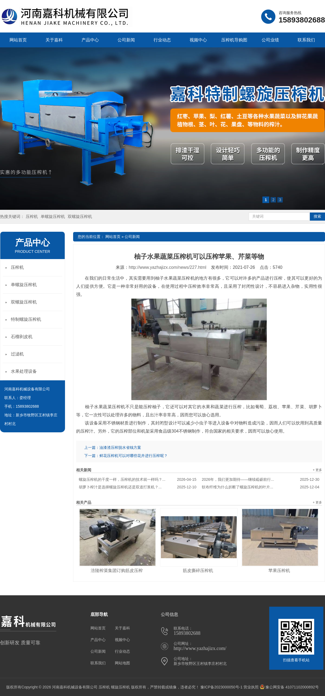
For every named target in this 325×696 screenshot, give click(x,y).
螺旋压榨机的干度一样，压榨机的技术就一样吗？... (137, 479)
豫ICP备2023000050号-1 (221, 687)
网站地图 (122, 663)
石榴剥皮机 (21, 336)
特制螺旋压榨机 (26, 319)
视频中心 (198, 40)
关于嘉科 (54, 40)
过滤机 (17, 354)
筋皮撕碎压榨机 (198, 570)
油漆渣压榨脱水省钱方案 (120, 447)
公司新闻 (126, 40)
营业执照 (251, 687)
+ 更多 (317, 470)
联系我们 (306, 40)
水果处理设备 (24, 371)
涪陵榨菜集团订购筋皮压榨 (117, 570)
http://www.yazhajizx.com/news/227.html (167, 267)
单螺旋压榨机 (53, 216)
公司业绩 (270, 40)
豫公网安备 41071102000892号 (289, 687)
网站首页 (18, 40)
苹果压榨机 (279, 570)
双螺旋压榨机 (80, 216)
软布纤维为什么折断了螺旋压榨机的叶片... (260, 487)
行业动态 (162, 40)
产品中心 (90, 40)
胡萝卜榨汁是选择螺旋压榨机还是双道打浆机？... (137, 487)
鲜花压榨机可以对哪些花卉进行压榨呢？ (133, 455)
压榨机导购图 (234, 40)
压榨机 (32, 216)
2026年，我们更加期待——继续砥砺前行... (260, 479)
